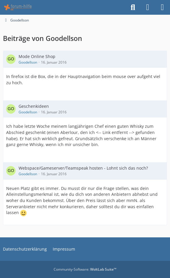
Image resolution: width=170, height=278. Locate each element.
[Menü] (162, 7)
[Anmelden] (148, 7)
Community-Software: (85, 269)
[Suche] (133, 7)
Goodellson (28, 62)
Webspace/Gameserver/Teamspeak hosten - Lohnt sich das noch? (83, 168)
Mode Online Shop (37, 56)
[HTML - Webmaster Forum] (18, 7)
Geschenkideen (34, 106)
